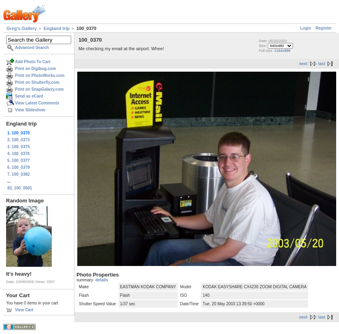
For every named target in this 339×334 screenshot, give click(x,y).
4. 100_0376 (18, 153)
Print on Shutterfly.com (37, 82)
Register (324, 28)
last (321, 64)
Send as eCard (29, 96)
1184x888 (282, 51)
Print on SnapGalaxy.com (39, 89)
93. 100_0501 (19, 188)
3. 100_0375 (18, 147)
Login (305, 28)
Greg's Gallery (21, 28)
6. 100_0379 (18, 167)
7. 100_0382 (18, 174)
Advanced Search (32, 47)
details (101, 280)
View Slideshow (30, 110)
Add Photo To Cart (33, 62)
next (303, 64)
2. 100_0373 (18, 140)
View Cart (24, 310)
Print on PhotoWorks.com (40, 75)
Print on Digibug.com (35, 68)
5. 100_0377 (18, 160)
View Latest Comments (37, 103)
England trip (57, 28)
